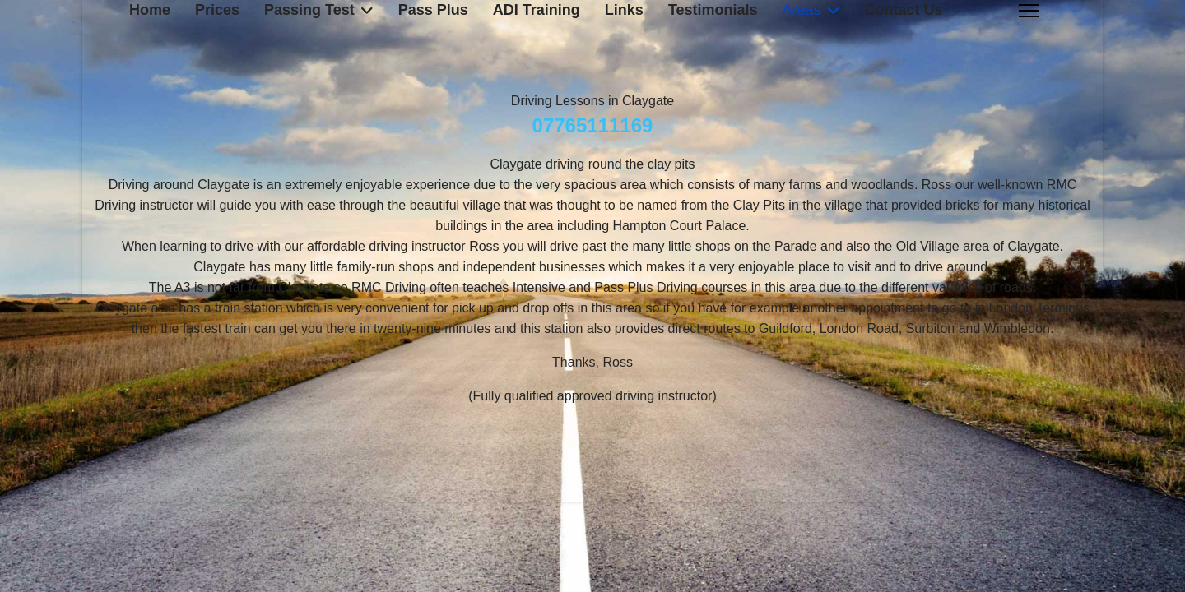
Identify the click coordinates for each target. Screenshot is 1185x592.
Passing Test (309, 10)
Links (624, 10)
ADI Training (536, 10)
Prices (217, 10)
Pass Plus (433, 10)
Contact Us (904, 10)
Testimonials (713, 10)
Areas (802, 10)
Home (149, 10)
